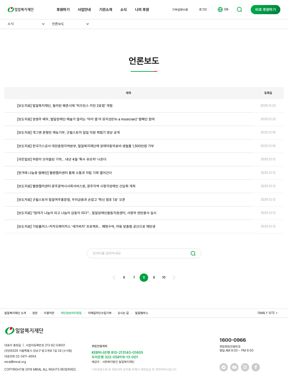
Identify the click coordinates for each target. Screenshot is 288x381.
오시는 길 (123, 313)
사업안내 (84, 9)
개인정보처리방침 (71, 313)
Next (173, 277)
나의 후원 (142, 9)
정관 (35, 313)
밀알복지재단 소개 (15, 313)
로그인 (203, 9)
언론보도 (58, 24)
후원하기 (63, 9)
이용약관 (49, 313)
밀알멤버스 (141, 313)
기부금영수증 (180, 9)
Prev (114, 277)
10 (163, 277)
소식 (123, 9)
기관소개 (105, 9)
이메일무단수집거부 (99, 313)
